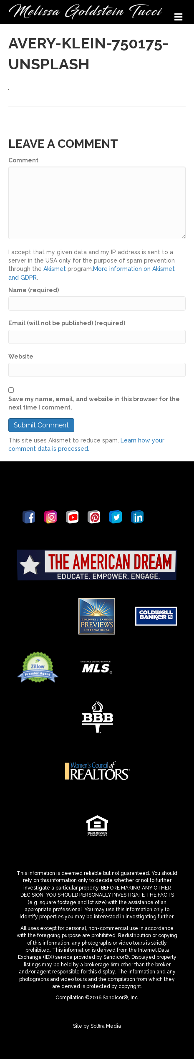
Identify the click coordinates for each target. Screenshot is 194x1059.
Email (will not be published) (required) (66, 323)
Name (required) (33, 290)
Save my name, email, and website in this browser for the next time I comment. (94, 403)
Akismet (54, 268)
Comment (23, 160)
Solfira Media (106, 1026)
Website (20, 356)
